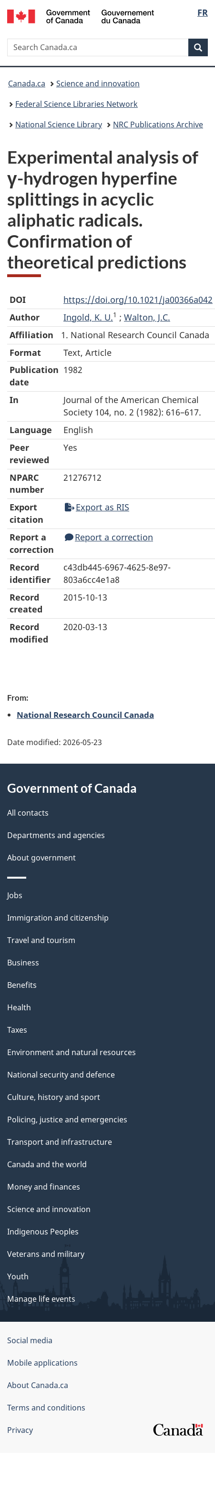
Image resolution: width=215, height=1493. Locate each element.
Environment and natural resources (71, 1052)
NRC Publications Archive (158, 124)
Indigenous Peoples (43, 1231)
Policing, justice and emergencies (67, 1119)
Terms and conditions (46, 1407)
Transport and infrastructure (59, 1142)
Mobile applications (42, 1363)
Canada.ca (26, 83)
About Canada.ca (37, 1385)
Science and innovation (98, 83)
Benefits (22, 985)
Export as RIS (97, 507)
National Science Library (58, 124)
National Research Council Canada (85, 714)
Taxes (17, 1030)
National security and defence (61, 1074)
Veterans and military (45, 1254)
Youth (18, 1276)
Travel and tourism (41, 940)
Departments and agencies (56, 835)
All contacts (28, 813)
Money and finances (43, 1187)
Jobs (14, 895)
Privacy (20, 1430)
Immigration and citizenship (58, 917)
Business (23, 962)
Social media (29, 1340)
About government (41, 857)
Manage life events (41, 1299)
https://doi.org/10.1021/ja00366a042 (138, 299)
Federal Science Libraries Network (76, 104)
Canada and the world (47, 1164)
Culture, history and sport (53, 1097)
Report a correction (109, 537)
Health (19, 1007)
